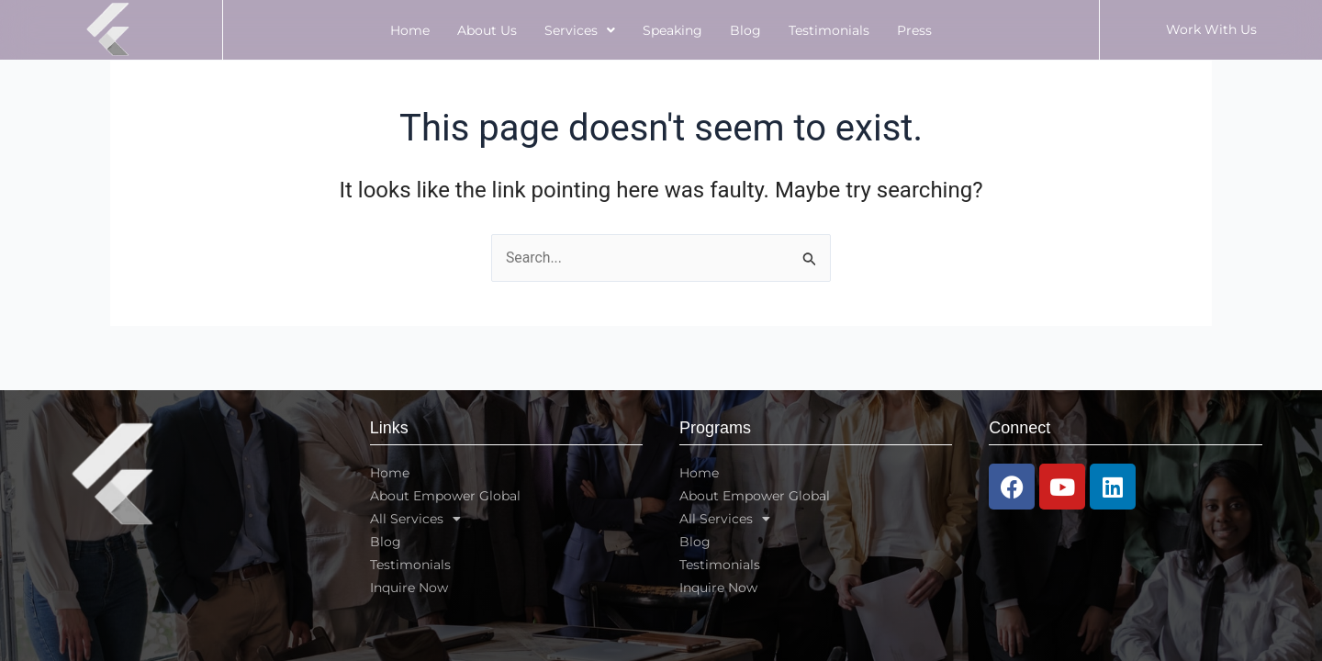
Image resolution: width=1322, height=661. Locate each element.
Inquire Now (409, 587)
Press (914, 30)
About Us (487, 30)
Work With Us (1211, 29)
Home (410, 30)
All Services (415, 519)
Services (579, 30)
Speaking (672, 30)
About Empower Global (445, 495)
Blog (745, 30)
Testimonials (829, 30)
